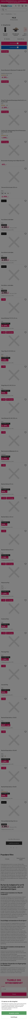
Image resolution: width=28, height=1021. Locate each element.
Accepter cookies (14, 1013)
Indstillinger (14, 1017)
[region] (14, 1009)
